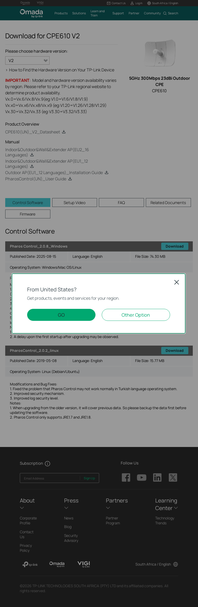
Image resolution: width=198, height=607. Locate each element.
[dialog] (99, 303)
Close (176, 282)
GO (61, 315)
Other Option (136, 315)
